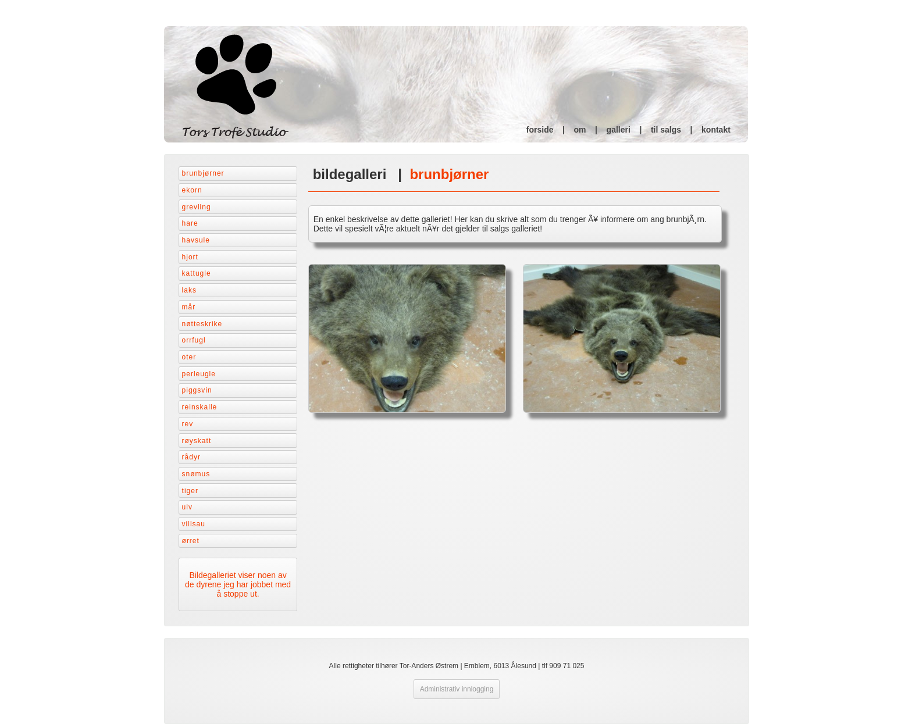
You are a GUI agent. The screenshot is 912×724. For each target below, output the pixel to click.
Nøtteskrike (202, 324)
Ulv (187, 507)
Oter (189, 357)
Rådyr (191, 457)
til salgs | (676, 129)
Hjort (190, 257)
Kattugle (196, 273)
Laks (189, 290)
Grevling (196, 207)
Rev (188, 424)
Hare (190, 223)
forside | (550, 129)
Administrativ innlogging (457, 689)
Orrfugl (194, 340)
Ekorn (192, 190)
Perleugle (199, 374)
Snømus (196, 474)
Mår (189, 307)
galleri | (629, 129)
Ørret (191, 541)
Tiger (190, 491)
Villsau (193, 524)
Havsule (196, 240)
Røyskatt (197, 441)
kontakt (716, 129)
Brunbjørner (203, 173)
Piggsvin (197, 390)
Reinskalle (200, 407)
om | (590, 129)
